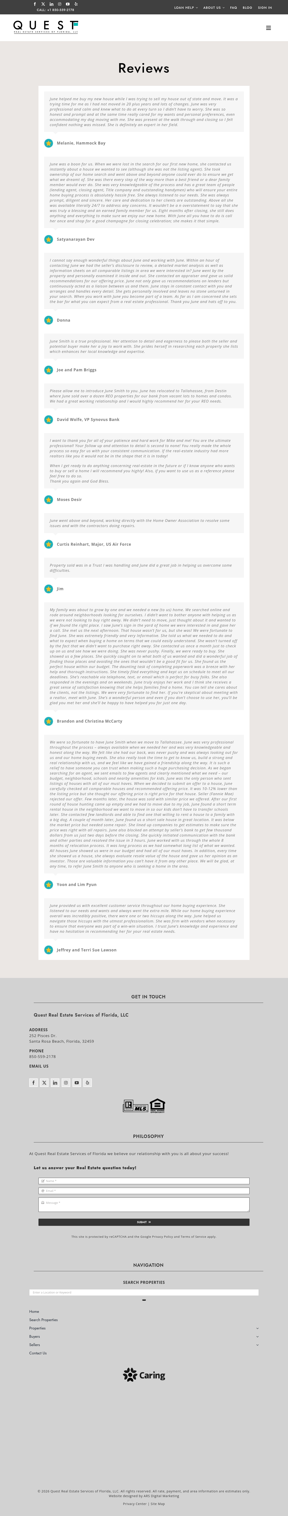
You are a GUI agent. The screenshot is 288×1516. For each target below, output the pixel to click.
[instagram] (59, 4)
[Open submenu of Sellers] (257, 1345)
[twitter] (43, 4)
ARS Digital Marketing (161, 1496)
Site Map (158, 1504)
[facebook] (35, 4)
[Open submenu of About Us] (223, 8)
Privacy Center (135, 1504)
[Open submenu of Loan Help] (196, 8)
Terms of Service (193, 1237)
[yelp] (76, 4)
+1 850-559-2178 (60, 10)
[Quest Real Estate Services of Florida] (46, 20)
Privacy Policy (162, 1237)
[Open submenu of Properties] (257, 1328)
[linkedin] (52, 4)
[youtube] (68, 4)
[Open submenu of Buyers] (257, 1337)
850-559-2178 (42, 1056)
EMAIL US (39, 1066)
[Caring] (144, 1369)
